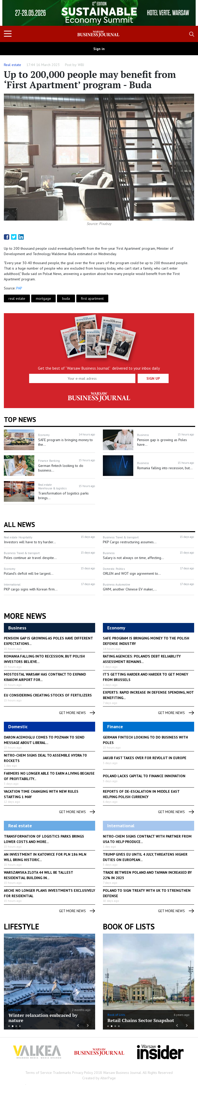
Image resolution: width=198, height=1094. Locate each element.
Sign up (153, 378)
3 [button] (16, 1026)
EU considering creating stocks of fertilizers (48, 695)
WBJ (81, 64)
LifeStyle (15, 1010)
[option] (99, 13)
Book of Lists (129, 926)
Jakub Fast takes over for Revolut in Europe (144, 758)
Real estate (12, 64)
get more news (77, 712)
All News (19, 524)
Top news (20, 419)
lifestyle (21, 926)
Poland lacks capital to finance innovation (144, 776)
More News (25, 616)
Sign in (99, 48)
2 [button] (12, 1026)
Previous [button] (13, 15)
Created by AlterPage (99, 1078)
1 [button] (9, 1026)
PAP (19, 288)
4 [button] (20, 1026)
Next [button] (184, 13)
